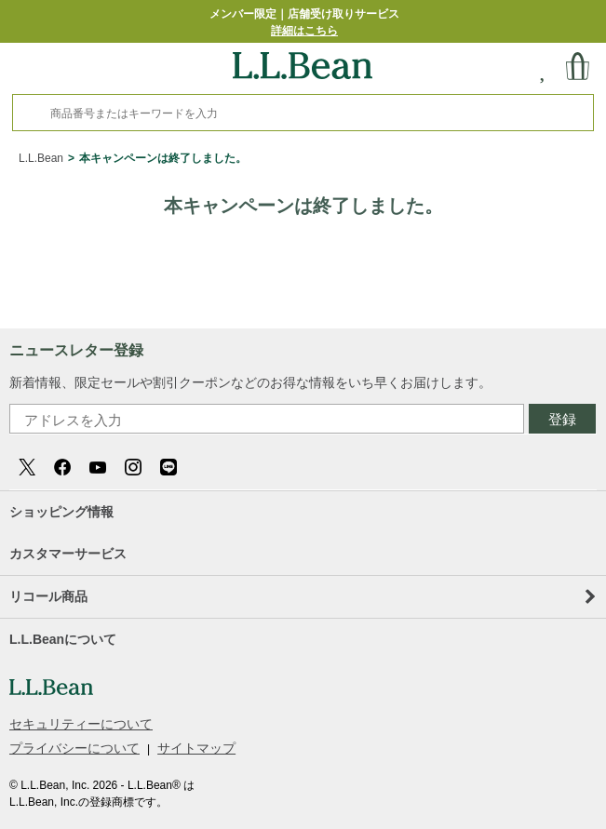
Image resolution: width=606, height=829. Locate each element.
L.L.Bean (41, 158)
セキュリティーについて (81, 723)
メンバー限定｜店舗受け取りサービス (304, 22)
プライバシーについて (74, 748)
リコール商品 (302, 596)
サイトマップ (196, 748)
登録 (562, 419)
